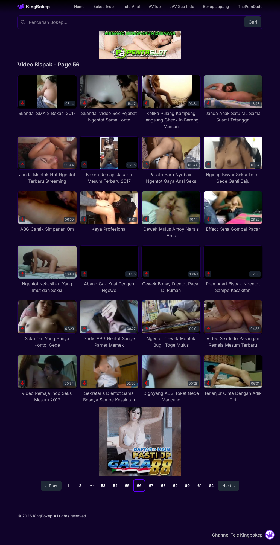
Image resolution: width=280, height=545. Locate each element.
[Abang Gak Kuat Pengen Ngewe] (109, 269)
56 (139, 485)
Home (79, 6)
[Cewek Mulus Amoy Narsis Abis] (171, 215)
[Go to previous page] (51, 486)
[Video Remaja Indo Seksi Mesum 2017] (47, 379)
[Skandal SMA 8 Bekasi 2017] (47, 96)
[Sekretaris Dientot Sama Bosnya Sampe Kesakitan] (109, 379)
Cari (253, 22)
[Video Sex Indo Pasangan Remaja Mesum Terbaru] (233, 324)
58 (163, 485)
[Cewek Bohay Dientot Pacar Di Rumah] (171, 269)
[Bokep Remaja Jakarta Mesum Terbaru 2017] (109, 160)
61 (199, 485)
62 (211, 485)
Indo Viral (131, 6)
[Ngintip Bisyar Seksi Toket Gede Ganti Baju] (233, 160)
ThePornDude (250, 6)
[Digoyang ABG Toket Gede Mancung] (171, 379)
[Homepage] (34, 6)
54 (115, 485)
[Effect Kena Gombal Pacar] (233, 212)
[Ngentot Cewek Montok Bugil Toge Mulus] (171, 324)
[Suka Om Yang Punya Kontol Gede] (47, 324)
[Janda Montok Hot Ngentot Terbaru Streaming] (47, 160)
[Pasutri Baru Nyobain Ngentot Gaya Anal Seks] (171, 160)
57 (151, 485)
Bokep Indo (103, 6)
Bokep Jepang (216, 6)
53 (103, 485)
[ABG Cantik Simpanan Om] (47, 212)
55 (127, 485)
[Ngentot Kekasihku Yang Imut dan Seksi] (47, 269)
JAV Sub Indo (182, 6)
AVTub (155, 6)
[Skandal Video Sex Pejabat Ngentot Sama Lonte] (109, 99)
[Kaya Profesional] (109, 212)
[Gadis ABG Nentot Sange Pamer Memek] (109, 324)
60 (187, 485)
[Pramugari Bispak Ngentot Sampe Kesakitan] (233, 269)
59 (175, 485)
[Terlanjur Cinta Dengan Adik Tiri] (233, 379)
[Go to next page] (228, 486)
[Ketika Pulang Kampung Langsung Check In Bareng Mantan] (171, 102)
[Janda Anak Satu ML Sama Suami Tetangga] (233, 99)
